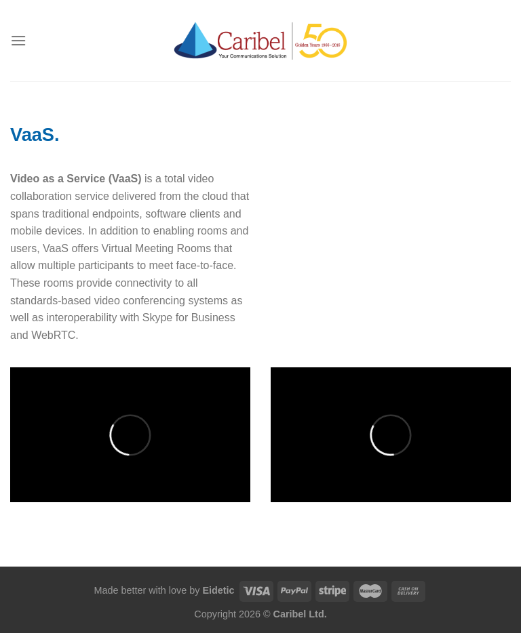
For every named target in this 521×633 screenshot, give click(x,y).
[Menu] (18, 40)
